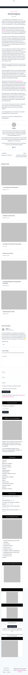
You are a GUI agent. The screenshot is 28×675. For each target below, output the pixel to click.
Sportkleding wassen (8, 552)
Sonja (7, 328)
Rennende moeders (6, 485)
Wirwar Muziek (19, 81)
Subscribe (5, 412)
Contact (8, 672)
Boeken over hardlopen (7, 463)
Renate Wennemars (8, 554)
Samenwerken (6, 670)
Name (3, 372)
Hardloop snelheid (7, 540)
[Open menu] (14, 7)
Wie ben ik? (6, 668)
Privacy (4, 672)
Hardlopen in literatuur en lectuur (9, 473)
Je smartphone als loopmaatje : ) (11, 187)
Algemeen (4, 461)
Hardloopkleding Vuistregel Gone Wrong (10, 496)
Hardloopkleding (5, 471)
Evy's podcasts (7, 543)
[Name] (14, 372)
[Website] (14, 383)
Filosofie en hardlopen (6, 466)
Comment (4, 356)
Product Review (5, 482)
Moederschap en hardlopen (8, 476)
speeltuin (23, 87)
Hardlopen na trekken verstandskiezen (12, 550)
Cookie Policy (14, 635)
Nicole (14, 128)
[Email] (14, 377)
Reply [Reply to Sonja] (4, 344)
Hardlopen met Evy (8, 555)
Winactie (4, 487)
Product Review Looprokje (7, 483)
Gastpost (4, 468)
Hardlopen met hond (8, 549)
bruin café (4, 30)
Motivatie (4, 478)
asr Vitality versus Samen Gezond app (12, 244)
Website (4, 382)
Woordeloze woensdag (7, 488)
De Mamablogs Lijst (12, 622)
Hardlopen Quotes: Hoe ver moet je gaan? (11, 506)
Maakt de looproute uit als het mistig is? (10, 509)
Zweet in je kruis (7, 547)
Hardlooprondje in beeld (8, 311)
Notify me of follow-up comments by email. (12, 386)
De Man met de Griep (8, 253)
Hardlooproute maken (8, 545)
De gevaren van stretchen (7, 154)
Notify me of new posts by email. (10, 388)
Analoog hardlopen (6, 500)
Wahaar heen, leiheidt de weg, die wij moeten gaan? (21, 154)
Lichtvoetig (4, 475)
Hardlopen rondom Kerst (9, 215)
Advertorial (4, 460)
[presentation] (14, 175)
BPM (5, 557)
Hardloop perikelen (14, 11)
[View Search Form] (14, 1)
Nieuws (3, 480)
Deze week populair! (6, 465)
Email (3, 377)
